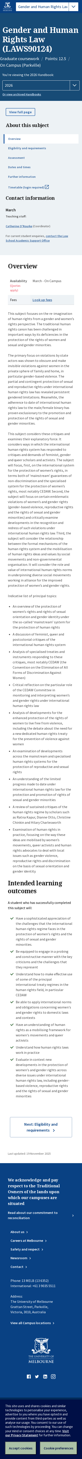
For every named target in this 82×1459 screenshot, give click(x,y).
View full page (20, 112)
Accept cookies (20, 1448)
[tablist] (47, 6)
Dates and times (19, 167)
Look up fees (42, 300)
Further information (22, 177)
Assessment (16, 158)
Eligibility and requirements (27, 148)
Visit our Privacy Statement (37, 1433)
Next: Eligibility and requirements (41, 1127)
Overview (14, 139)
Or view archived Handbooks (21, 94)
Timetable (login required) (33, 189)
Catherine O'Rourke (19, 226)
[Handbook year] (41, 85)
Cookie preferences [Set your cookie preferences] (58, 1448)
